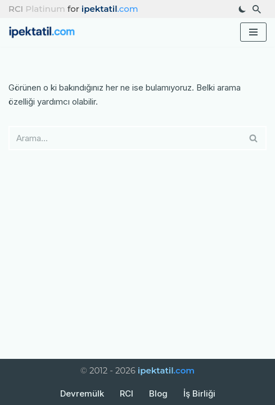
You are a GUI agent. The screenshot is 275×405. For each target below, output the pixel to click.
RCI (126, 393)
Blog (158, 393)
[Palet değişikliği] (242, 9)
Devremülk (82, 393)
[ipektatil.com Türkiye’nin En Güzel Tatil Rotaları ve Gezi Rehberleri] (45, 32)
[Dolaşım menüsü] (253, 32)
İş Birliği (199, 393)
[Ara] (257, 9)
